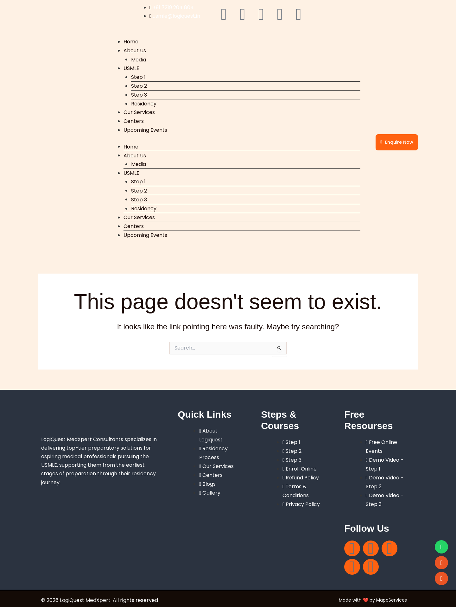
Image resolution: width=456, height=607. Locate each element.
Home (131, 41)
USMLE (131, 67)
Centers (134, 120)
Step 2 (139, 85)
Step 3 (139, 94)
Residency (143, 103)
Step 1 (138, 76)
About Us (135, 50)
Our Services (139, 111)
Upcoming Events (145, 128)
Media (138, 59)
